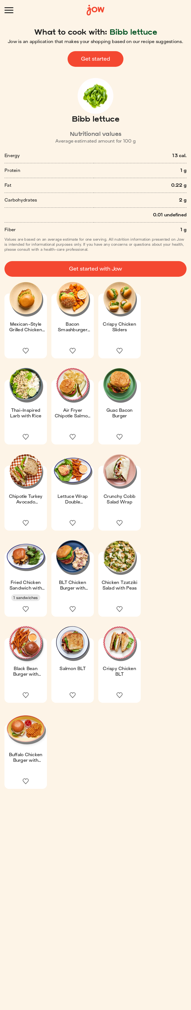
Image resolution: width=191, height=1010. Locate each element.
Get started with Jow (95, 269)
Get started (95, 59)
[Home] (95, 10)
